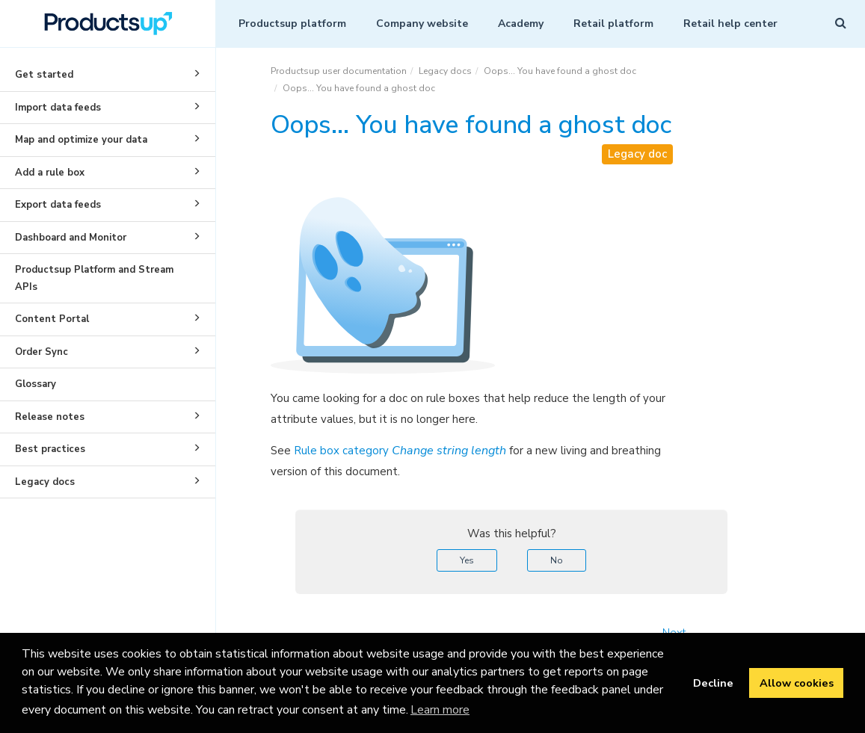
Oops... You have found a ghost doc (560, 71)
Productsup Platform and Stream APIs (94, 278)
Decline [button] (713, 682)
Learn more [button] (440, 710)
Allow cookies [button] (797, 682)
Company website (422, 23)
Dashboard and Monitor (110, 236)
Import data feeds (110, 106)
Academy (521, 23)
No (556, 560)
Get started (110, 73)
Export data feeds (110, 203)
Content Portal (110, 317)
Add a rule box (110, 171)
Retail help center (730, 23)
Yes (467, 560)
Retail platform (613, 23)
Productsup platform (292, 23)
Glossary (35, 384)
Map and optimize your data (110, 138)
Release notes (110, 415)
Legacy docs (110, 480)
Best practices (110, 447)
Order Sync (110, 350)
